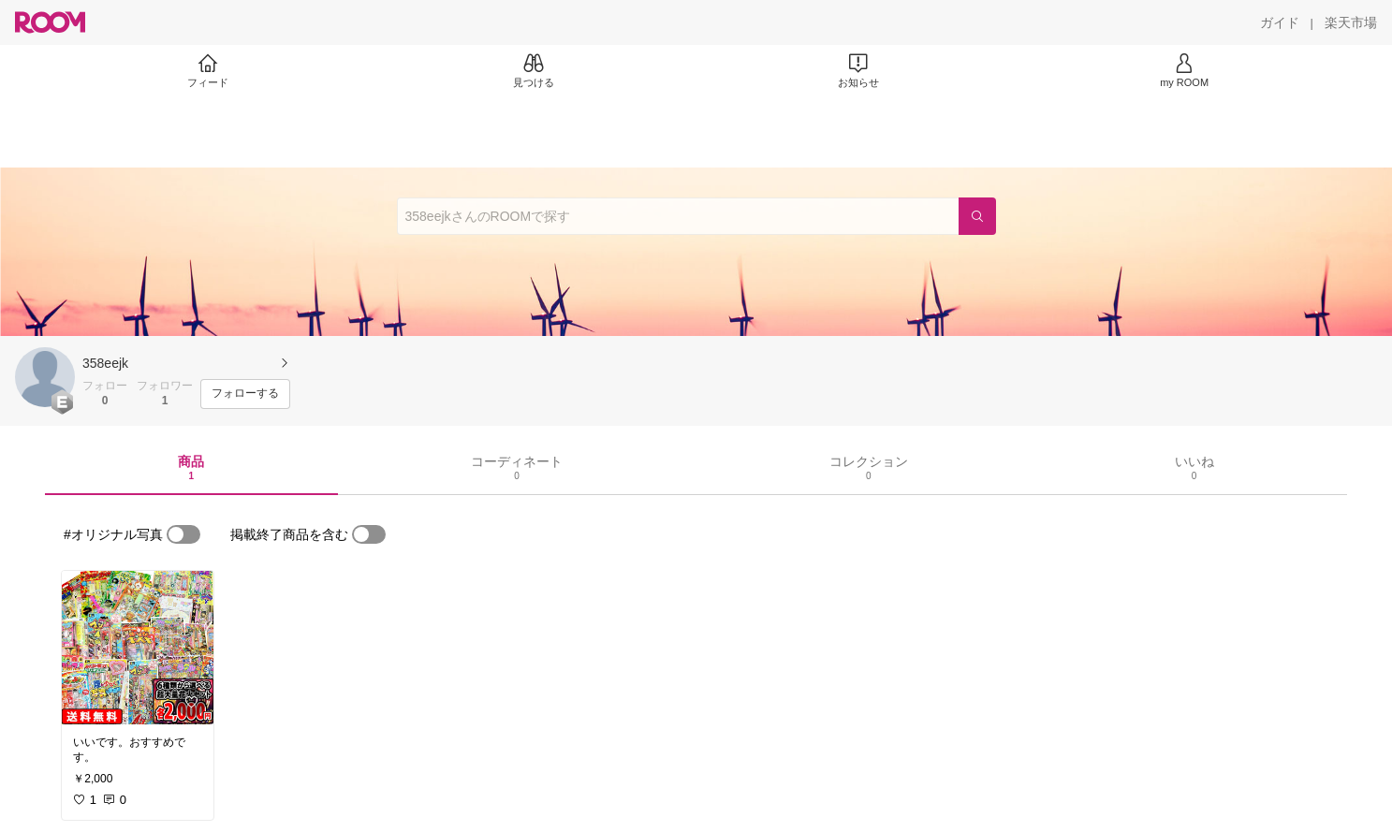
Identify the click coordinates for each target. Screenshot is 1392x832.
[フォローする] (245, 394)
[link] (137, 647)
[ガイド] (1279, 22)
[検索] (977, 216)
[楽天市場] (1351, 22)
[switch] (183, 534)
